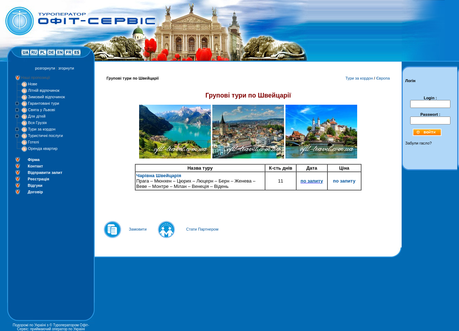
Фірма (33, 159)
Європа (383, 78)
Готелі (33, 142)
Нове (32, 84)
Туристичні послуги (45, 135)
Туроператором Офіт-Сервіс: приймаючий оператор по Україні (53, 327)
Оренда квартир (42, 148)
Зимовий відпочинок (46, 97)
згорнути (66, 68)
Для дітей (37, 116)
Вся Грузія (37, 122)
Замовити (138, 229)
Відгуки (35, 185)
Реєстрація (38, 179)
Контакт (35, 166)
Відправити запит (45, 172)
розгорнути (45, 68)
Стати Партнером (202, 229)
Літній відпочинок (44, 90)
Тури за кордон (42, 129)
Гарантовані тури (43, 103)
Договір (35, 192)
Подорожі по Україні (29, 325)
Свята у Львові (41, 110)
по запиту (312, 181)
